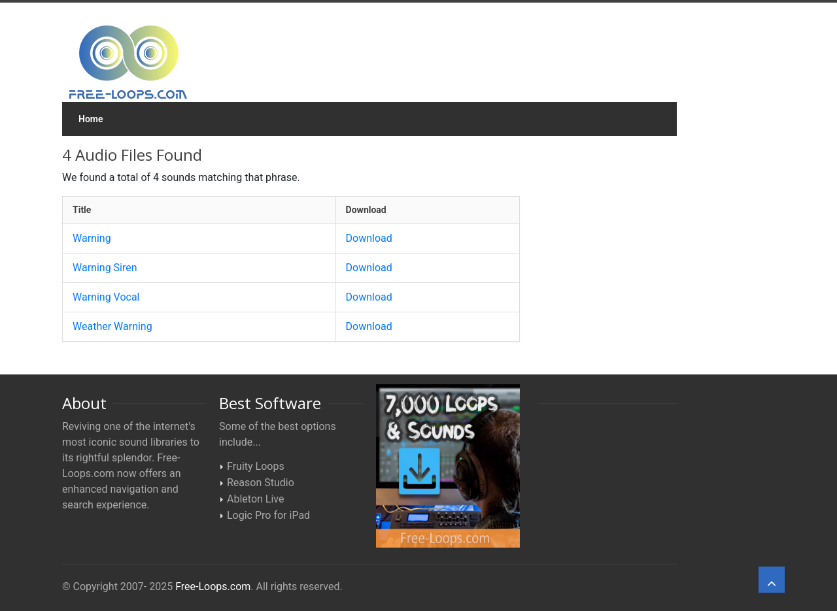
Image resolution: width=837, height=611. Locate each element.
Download (369, 238)
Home (90, 119)
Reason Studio (260, 482)
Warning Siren (105, 267)
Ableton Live (255, 499)
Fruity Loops (255, 466)
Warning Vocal (106, 297)
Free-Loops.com (212, 586)
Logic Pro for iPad (268, 515)
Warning (92, 238)
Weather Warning (112, 326)
